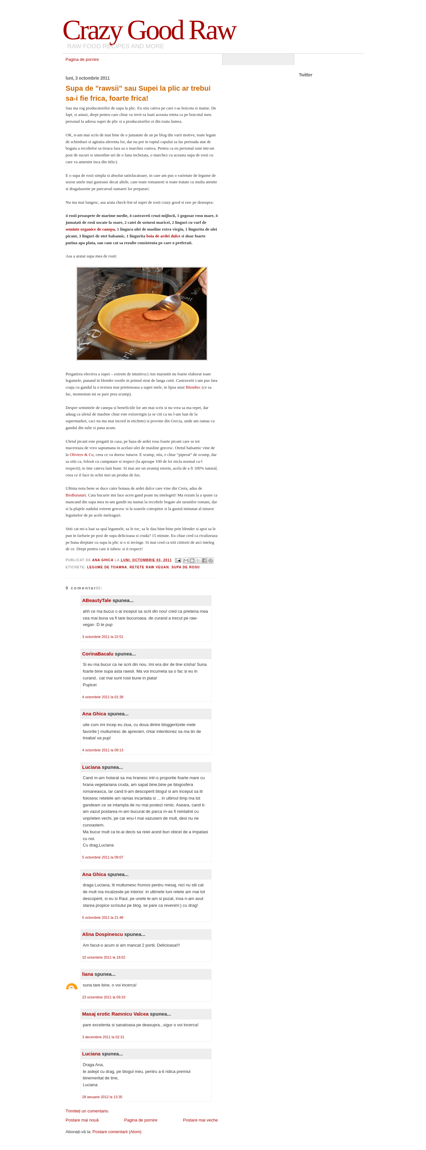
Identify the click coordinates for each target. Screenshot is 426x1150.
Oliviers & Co (82, 454)
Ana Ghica (94, 713)
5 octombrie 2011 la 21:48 (102, 917)
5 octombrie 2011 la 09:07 (102, 857)
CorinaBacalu (98, 653)
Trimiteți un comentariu (87, 1111)
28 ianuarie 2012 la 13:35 (102, 1097)
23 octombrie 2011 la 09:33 (103, 997)
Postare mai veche (200, 1120)
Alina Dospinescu (102, 934)
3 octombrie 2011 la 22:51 (102, 637)
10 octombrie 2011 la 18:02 (103, 957)
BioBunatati (76, 495)
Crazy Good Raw (149, 29)
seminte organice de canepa (90, 229)
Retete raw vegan (149, 567)
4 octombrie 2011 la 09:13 (102, 750)
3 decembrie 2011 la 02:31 (103, 1037)
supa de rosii (185, 567)
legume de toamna (107, 567)
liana (87, 974)
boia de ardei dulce (163, 235)
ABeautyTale (96, 600)
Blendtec (193, 387)
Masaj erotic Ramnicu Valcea (115, 1014)
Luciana (91, 767)
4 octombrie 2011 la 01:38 (102, 697)
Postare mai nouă (82, 1120)
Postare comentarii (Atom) (117, 1131)
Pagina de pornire (82, 59)
